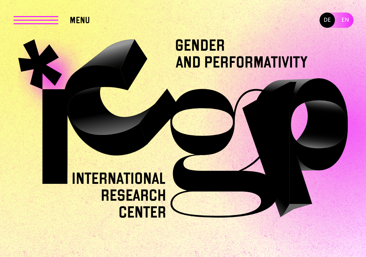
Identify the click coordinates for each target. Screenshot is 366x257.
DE (327, 20)
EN (345, 20)
